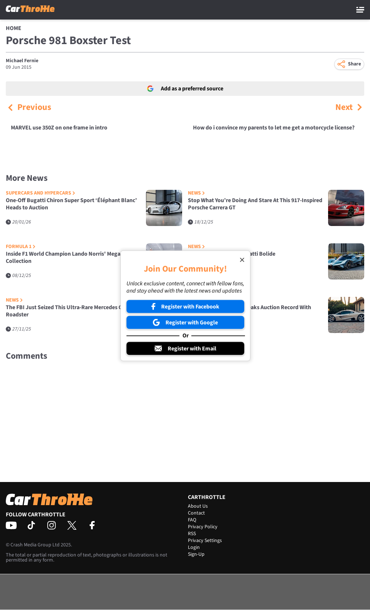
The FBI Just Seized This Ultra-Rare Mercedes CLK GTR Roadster (73, 311)
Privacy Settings (205, 540)
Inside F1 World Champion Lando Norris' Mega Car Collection (68, 257)
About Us (198, 506)
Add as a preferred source (185, 89)
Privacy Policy (203, 526)
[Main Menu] (360, 10)
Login (194, 547)
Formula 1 (20, 246)
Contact (196, 513)
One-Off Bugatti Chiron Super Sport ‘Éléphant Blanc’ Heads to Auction (71, 204)
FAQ (192, 519)
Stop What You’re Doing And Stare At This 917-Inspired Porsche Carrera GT (255, 204)
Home (13, 28)
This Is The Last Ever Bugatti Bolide (231, 254)
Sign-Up (196, 554)
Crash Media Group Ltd (35, 545)
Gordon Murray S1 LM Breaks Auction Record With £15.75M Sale (249, 311)
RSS (192, 533)
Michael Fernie (22, 60)
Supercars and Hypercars (40, 193)
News (196, 193)
